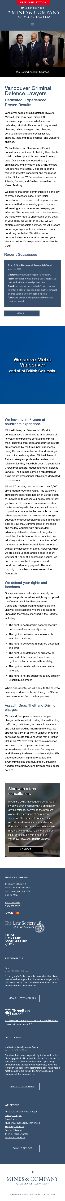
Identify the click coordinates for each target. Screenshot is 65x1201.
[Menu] (32, 25)
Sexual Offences (13, 1130)
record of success (28, 749)
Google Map (11, 894)
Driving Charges (13, 1115)
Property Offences (14, 1126)
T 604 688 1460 (12, 902)
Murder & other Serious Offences (22, 1122)
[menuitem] (33, 2)
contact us (37, 838)
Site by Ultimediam (45, 1194)
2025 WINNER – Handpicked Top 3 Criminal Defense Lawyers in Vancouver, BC (31, 1020)
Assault (33, 72)
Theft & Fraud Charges (16, 1133)
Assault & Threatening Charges (21, 1111)
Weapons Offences (15, 1137)
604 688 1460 (36, 8)
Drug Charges (12, 1119)
